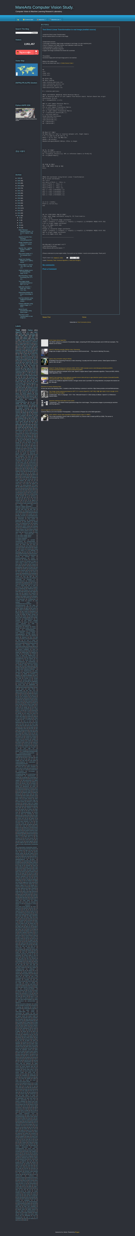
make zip (33, 946)
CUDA (20, 334)
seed (37, 1096)
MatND (23, 614)
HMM (35, 436)
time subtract (35, 1157)
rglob (36, 1077)
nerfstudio (18, 972)
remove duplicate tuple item (29, 1066)
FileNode (18, 573)
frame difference (21, 842)
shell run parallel (25, 1110)
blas (18, 705)
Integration (18, 596)
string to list (29, 1130)
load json (27, 938)
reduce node (19, 1063)
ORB (33, 623)
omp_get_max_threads (29, 988)
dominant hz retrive (31, 801)
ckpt (37, 727)
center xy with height (20, 718)
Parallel (19, 406)
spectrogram (35, 1119)
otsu (20, 1010)
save (35, 1089)
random (24, 375)
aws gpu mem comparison (22, 696)
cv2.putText (21, 771)
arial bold (35, 692)
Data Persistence (24, 553)
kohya (31, 920)
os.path (27, 483)
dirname (19, 792)
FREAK (19, 568)
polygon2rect (26, 1034)
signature (22, 492)
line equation (24, 476)
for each (32, 839)
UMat (36, 666)
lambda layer (33, 923)
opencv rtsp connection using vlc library (60, 358)
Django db (29, 435)
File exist (32, 402)
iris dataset (18, 909)
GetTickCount (27, 582)
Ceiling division (32, 543)
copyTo (25, 460)
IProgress (19, 590)
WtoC (24, 676)
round (34, 1080)
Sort (37, 406)
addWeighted (32, 684)
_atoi (27, 683)
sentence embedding (20, 1101)
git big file (24, 862)
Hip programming (21, 588)
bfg (23, 702)
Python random (25, 635)
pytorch (25, 337)
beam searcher (28, 701)
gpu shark (35, 868)
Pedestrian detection (32, 359)
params (22, 1019)
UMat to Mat (20, 667)
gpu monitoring (27, 868)
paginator (18, 485)
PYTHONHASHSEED (20, 631)
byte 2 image (35, 708)
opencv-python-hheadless (26, 999)
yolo (35, 498)
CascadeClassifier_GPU (21, 543)
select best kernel (31, 1098)
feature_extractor (32, 826)
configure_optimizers (20, 740)
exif (27, 818)
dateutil (27, 781)
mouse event (34, 390)
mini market (29, 959)
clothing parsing (24, 730)
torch (23, 353)
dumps (23, 806)
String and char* (20, 447)
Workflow (19, 676)
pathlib (21, 486)
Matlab (31, 340)
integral (23, 473)
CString (21, 399)
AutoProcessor (21, 517)
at (26, 693)
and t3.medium (23, 687)
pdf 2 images (27, 1022)
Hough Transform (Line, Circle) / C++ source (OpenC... (25, 244)
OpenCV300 (34, 405)
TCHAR (34, 654)
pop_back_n (24, 1036)
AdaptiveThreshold (29, 511)
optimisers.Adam (31, 1001)
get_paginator (19, 861)
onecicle (36, 990)
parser (34, 1019)
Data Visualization (24, 555)
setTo (31, 1107)
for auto (26, 839)
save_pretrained (32, 1092)
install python (26, 900)
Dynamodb (21, 380)
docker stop (25, 465)
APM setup (24, 509)
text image (19, 1154)
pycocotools (19, 489)
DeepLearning (34, 433)
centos (29, 457)
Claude (17, 544)
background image (28, 699)
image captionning (21, 888)
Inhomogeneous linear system (28, 594)
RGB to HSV (25, 638)
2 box (23, 501)
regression (28, 1063)
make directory (29, 943)
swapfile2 (22, 1136)
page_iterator (19, 1014)
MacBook (18, 612)
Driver (17, 564)
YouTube (24, 360)
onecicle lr (19, 991)
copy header (25, 746)
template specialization (22, 1147)
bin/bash (34, 702)
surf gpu (34, 1134)
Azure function (31, 518)
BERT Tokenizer (34, 430)
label (29, 474)
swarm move (35, 1136)
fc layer (23, 826)
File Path (18, 571)
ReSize (34, 445)
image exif (33, 889)
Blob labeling (27, 521)
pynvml (30, 1042)
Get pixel (23, 436)
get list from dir (23, 857)
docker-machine (21, 801)
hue (22, 880)
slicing (18, 1118)
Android (24, 514)
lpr (26, 365)
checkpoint (18, 727)
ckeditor (32, 727)
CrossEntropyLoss (20, 400)
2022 (19, 188)
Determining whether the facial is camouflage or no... (26, 294)
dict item (22, 789)
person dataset (24, 1025)
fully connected (19, 850)
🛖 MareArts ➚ (41, 19)
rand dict (21, 1058)
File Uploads (25, 571)
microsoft (33, 958)
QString (17, 637)
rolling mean (19, 1080)
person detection (34, 1025)
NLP (26, 352)
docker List (33, 795)
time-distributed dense (22, 1159)
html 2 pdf (26, 879)
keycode (24, 918)
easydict (22, 809)
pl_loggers (18, 1031)
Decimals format (29, 556)
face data (24, 466)
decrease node (25, 783)
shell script (33, 491)
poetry (17, 1032)
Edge (30, 565)
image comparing (32, 888)
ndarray (30, 970)
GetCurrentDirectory (20, 581)
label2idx (21, 921)
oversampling (19, 1013)
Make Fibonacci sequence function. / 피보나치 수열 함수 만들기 (26, 232)
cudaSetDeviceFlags (20, 765)
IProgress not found (28, 590)
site (35, 1115)
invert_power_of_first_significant (23, 906)
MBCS (27, 608)
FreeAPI (17, 576)
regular (25, 489)
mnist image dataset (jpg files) (57, 340)
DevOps (26, 559)
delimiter (17, 786)
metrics (27, 390)
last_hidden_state (20, 926)
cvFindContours (32, 462)
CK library (33, 527)
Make (32, 612)
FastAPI (24, 568)
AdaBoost (18, 357)
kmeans (22, 920)
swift (23, 494)
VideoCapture (19, 372)
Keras (28, 380)
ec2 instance (29, 809)
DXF (35, 552)
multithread (31, 969)
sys (35, 1139)
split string (18, 1122)
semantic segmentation (21, 1099)
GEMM (17, 403)
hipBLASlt (34, 470)
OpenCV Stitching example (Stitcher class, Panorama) (64, 349)
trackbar (19, 427)
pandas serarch (21, 1016)
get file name (26, 856)
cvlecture (18, 412)
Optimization (18, 444)
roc (35, 489)
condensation (19, 460)
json (21, 365)
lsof (22, 477)
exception (35, 816)
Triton (23, 666)
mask (18, 950)
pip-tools (17, 1029)
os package (18, 1007)
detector (33, 787)
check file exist (27, 722)
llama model (20, 938)
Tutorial (34, 447)
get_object (32, 859)
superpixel (18, 1134)
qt (28, 424)
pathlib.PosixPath (30, 1020)
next (35, 480)
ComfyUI (23, 378)
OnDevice (27, 626)
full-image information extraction (28, 848)
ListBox (27, 606)
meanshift (18, 479)
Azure (26, 430)
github (21, 417)
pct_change (19, 1022)
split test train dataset (27, 1122)
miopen (36, 959)
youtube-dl (18, 500)
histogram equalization (21, 876)
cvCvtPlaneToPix (19, 775)
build (23, 356)
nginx (35, 973)
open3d (24, 994)
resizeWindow (33, 1075)
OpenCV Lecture (32, 442)
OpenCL (34, 626)
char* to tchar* (27, 721)
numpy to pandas (30, 982)
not (23, 482)
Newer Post (47, 317)
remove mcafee (20, 1072)
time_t (30, 1159)
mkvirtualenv (20, 961)
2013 (19, 210)
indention (28, 895)
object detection (22, 419)
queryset (34, 1057)
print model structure (28, 1037)
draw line (18, 466)
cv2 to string (25, 769)
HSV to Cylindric (20, 585)
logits (36, 940)
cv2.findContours (34, 769)
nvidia (27, 482)
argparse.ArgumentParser (21, 692)
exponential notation (28, 819)
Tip (37, 340)
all (35, 685)
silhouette (22, 1112)
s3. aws (34, 1086)
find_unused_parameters (32, 832)
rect (37, 424)
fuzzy (31, 850)
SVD (32, 406)
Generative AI (31, 579)
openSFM (30, 994)
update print (18, 497)
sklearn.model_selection (32, 1116)
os (18, 391)
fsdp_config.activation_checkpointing (29, 844)
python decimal (22, 1045)
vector (17, 378)
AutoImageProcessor (33, 515)
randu (26, 1058)
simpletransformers (20, 1115)
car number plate (29, 714)
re (34, 1058)
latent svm (28, 926)
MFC (33, 337)
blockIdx (31, 454)
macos (17, 943)
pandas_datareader (27, 485)
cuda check (25, 760)
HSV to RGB (31, 585)
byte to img (19, 710)
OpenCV (18, 332)
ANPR (21, 344)
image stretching (32, 891)
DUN (25, 552)
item (24, 909)
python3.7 (27, 1054)
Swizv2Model (26, 654)
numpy (33, 338)
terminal (20, 396)
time (25, 396)
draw (27, 804)
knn (27, 920)
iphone (31, 908)
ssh (26, 492)
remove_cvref (19, 1074)
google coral (28, 867)
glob (28, 389)
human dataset (28, 883)
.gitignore (34, 500)
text (28, 1153)
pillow (18, 353)
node (26, 976)
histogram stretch (20, 471)
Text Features (29, 658)
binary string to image (29, 704)
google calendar (19, 867)
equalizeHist (20, 816)
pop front (33, 1034)
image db (18, 889)
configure (34, 739)
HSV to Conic (33, 584)
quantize (28, 1057)
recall (35, 1061)
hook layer (20, 877)
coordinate (19, 745)
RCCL (31, 637)
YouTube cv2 (27, 678)
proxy (33, 1039)
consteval (28, 386)
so (32, 1118)
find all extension (27, 829)
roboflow (29, 1078)
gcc (22, 851)
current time (21, 766)
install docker (25, 899)
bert (26, 409)
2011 (19, 215)
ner (35, 970)
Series (33, 649)
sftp (35, 1107)
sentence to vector (21, 1102)
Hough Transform (20, 438)
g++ (37, 468)
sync (20, 1139)
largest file (33, 924)
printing (20, 1039)
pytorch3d (18, 1055)
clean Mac (30, 728)
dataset (24, 412)
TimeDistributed (31, 661)
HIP (35, 357)
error (30, 414)
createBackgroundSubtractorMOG (23, 754)
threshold (18, 368)
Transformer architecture (32, 663)
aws (17, 335)
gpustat (19, 870)
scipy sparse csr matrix (28, 1095)
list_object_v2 (19, 937)
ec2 (35, 362)
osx (37, 1008)
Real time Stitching (33, 641)
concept (28, 459)
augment (36, 693)
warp (22, 498)
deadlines (34, 781)
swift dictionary (20, 1137)
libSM (34, 929)
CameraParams (19, 541)
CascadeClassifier (31, 541)
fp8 (33, 468)
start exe (19, 1127)
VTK (30, 384)
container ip (19, 742)
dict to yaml (35, 791)
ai (34, 408)
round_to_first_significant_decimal (23, 1083)
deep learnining (32, 463)
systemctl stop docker (33, 1140)
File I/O (34, 570)
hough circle (28, 877)
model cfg (25, 963)
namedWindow (19, 970)
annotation (31, 687)
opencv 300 (25, 996)
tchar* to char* (24, 1145)
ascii (26, 451)
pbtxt (37, 1020)
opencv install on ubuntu (22, 997)
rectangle (20, 425)
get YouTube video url (28, 854)
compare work (20, 736)
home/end (35, 876)
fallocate (30, 824)
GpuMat (29, 436)
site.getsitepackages (20, 1116)
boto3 (36, 454)
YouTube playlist (27, 679)
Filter (17, 574)
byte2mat (18, 711)
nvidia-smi (18, 985)
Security (36, 647)
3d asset (19, 503)
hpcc (35, 877)
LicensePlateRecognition (22, 405)
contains (34, 742)
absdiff (36, 683)
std (35, 1127)
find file (20, 830)
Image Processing (20, 359)
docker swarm (33, 465)
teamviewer (33, 1145)
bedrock (36, 701)
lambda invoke (23, 923)
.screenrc (18, 501)
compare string (34, 734)
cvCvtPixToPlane (32, 774)
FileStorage (33, 573)
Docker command (20, 561)
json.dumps (27, 912)
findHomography (21, 832)
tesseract (18, 1153)
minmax (29, 479)
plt (29, 1031)
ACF (32, 504)
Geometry (50, 260)
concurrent (26, 739)
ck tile (26, 727)
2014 (19, 208)
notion (31, 978)
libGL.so (29, 929)
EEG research (32, 564)
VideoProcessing (27, 670)
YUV (17, 450)
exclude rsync (20, 818)
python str (35, 1052)
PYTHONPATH (32, 631)
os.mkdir (34, 1007)
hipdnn (30, 874)
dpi (20, 804)
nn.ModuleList (26, 975)
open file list (18, 994)
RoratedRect (18, 644)
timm (35, 1159)
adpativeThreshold (20, 685)
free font (29, 842)
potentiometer (26, 488)
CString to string (32, 529)
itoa (33, 909)
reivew (29, 1064)
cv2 (19, 343)
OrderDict (18, 629)
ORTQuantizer (19, 626)
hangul (23, 873)
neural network (25, 973)
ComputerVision (27, 357)
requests (17, 1075)
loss (27, 418)
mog (21, 964)
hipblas (25, 874)
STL (19, 355)
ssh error (23, 1124)
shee (31, 1109)
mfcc (27, 958)
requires (31, 489)
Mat (22, 352)
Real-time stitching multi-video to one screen (61, 400)
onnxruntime (32, 419)
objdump (24, 985)
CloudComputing (19, 546)
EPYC (25, 565)
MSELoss (34, 609)
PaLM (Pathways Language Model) (25, 632)
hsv (21, 879)
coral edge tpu (29, 748)
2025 (19, 180)
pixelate (29, 1029)
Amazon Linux (28, 397)
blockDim (18, 411)
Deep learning (30, 334)
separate (30, 1102)
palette (31, 1014)
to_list (30, 1160)
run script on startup (26, 1084)
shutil (17, 492)
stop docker (24, 1128)
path (27, 421)
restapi (17, 1077)
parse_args (28, 1019)
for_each (21, 841)
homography (21, 418)
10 (20, 222)
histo (35, 874)
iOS (18, 390)
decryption (33, 783)
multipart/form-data (20, 969)
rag (16, 1058)
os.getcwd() (26, 1007)
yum (24, 500)
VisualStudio (35, 672)
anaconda (34, 450)
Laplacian (30, 600)
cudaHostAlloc (32, 762)
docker (17, 337)
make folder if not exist (25, 944)
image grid (18, 891)
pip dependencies (25, 1028)
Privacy (17, 635)
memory (17, 956)
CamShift (33, 539)
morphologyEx (19, 966)
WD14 (19, 673)
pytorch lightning (27, 393)
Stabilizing (33, 652)
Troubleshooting (29, 666)
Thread (28, 447)
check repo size (25, 724)
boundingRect (21, 456)
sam (37, 1087)
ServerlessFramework (20, 651)
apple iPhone (31, 689)
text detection (34, 1153)
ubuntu (17, 338)
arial (30, 692)
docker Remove (28, 798)
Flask (21, 574)
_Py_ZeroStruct (20, 683)
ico (27, 885)
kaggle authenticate (33, 915)
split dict (26, 1121)
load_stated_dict (19, 940)
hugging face (34, 389)
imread (23, 894)
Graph (17, 584)
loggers (31, 940)
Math (33, 335)
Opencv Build (29, 344)
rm (18, 1078)
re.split (20, 1060)
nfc (31, 973)
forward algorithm (30, 841)
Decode (33, 558)
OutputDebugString (29, 629)
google (34, 865)
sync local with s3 (27, 1139)
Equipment (30, 350)
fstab (18, 848)
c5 (31, 711)
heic (28, 873)
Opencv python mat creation (29, 628)
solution (36, 425)
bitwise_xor (24, 454)
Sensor (20, 346)
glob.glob (28, 865)
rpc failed (35, 1083)
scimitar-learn (33, 1093)
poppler (31, 1036)
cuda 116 (22, 759)
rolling (34, 1078)
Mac (34, 380)
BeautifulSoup (32, 520)
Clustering (18, 433)
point (22, 1032)
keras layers (21, 917)
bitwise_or (18, 454)
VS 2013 (18, 670)
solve (36, 1118)
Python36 (33, 635)
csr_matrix (29, 411)
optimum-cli (18, 1002)
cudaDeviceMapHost (20, 762)
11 (20, 220)
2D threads (29, 501)
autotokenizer (19, 386)
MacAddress (33, 611)
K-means (32, 403)
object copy (30, 985)
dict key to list (29, 789)
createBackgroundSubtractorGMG (30, 751)
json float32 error (32, 911)
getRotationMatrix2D (20, 859)
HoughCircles (31, 588)
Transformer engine (22, 664)
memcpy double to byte (30, 955)
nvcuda (25, 984)
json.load (24, 474)
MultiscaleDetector (29, 619)
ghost (35, 861)
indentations (22, 895)
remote (34, 1064)
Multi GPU (30, 617)
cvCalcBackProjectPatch (21, 772)
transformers (32, 377)
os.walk (32, 1008)
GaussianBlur (19, 579)
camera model (19, 714)
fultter (26, 850)
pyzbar (23, 1055)
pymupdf (18, 375)
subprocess (20, 1133)
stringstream (23, 1131)
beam (36, 699)
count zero (30, 749)
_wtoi (31, 683)
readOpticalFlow (27, 1061)
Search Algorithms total (26, 647)
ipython (34, 473)
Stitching (25, 355)
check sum (22, 725)
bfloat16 (28, 702)
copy (35, 745)
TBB (31, 352)
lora (18, 941)
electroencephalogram (26, 812)
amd (35, 360)
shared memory (19, 1109)
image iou (24, 891)
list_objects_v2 (27, 937)
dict (29, 412)
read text (19, 1061)
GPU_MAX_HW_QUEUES (30, 577)
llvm (18, 477)
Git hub (34, 582)
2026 (19, 178)
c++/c (23, 711)
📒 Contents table (28, 19)
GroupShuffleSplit (24, 584)
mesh (22, 958)
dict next (36, 789)
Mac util (17, 611)
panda (36, 1014)
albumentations (29, 685)
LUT (17, 439)
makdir (22, 943)
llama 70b (35, 937)
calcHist (18, 362)
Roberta (26, 643)
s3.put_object (19, 1087)
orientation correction (24, 1005)
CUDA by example (28, 532)
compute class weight (31, 737)
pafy (34, 1013)
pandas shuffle (32, 1016)
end (30, 815)
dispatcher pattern (27, 792)
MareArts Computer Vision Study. (44, 7)
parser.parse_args (20, 1020)
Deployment (18, 559)
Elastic (34, 565)
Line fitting (32, 605)
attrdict (30, 693)
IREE (24, 403)
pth (37, 1039)
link (29, 476)
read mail (35, 1060)
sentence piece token (33, 1101)
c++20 (27, 711)
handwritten (27, 470)
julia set (34, 912)
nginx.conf (18, 975)
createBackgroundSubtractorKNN (26, 753)
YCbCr (34, 676)
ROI (24, 445)
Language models (20, 600)
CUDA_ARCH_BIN (29, 533)
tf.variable (18, 1156)
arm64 (18, 693)
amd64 (17, 687)
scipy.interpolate (19, 1096)
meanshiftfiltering (32, 952)
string (36, 346)
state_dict (30, 1127)
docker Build (29, 794)
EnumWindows (19, 567)
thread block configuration (28, 1156)
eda (18, 810)
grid (22, 470)
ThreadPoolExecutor (20, 661)
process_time (27, 1039)
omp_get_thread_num (21, 990)
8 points (34, 503)
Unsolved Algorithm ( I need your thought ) (69, 260)
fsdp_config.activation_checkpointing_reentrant (26, 847)
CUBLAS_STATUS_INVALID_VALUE (24, 530)
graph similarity (30, 871)
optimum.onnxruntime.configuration (23, 1004)
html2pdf (17, 880)
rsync (18, 1084)
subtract (27, 1133)
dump (18, 806)
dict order (19, 791)
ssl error (27, 1125)
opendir (36, 999)
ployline (24, 1031)
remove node (31, 1072)
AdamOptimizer (19, 511)
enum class (35, 815)
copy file (18, 746)
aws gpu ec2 (33, 695)
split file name (33, 1121)
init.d (31, 897)
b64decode (19, 699)
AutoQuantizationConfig (32, 517)
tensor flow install (33, 394)
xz (30, 498)
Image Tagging (33, 591)
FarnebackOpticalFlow (21, 402)
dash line (25, 778)
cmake (36, 730)
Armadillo (30, 514)
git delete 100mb (32, 862)
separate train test (23, 1104)
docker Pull (33, 797)
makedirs (27, 477)
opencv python (19, 421)
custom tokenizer (32, 768)
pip (18, 1028)
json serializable (19, 912)
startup (24, 1127)
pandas (20, 341)
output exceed (30, 1010)
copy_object (33, 746)
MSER (27, 439)
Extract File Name (29, 567)
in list (34, 894)
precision (19, 1037)
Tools (34, 371)
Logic (28, 353)
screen (23, 491)
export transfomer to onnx (26, 821)
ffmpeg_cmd (18, 827)
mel (32, 953)
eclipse (36, 809)
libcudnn (17, 930)
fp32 (29, 468)
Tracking (33, 355)
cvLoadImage (25, 777)
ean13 (17, 809)
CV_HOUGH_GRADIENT (21, 538)
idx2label (33, 885)
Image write (18, 593)
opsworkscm (21, 1001)
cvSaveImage (33, 777)
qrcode (22, 1057)
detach (33, 786)
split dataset (20, 1121)
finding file (19, 833)
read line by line (28, 1060)
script (26, 1096)
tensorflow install (32, 1150)
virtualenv (31, 427)
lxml (25, 941)
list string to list (29, 934)
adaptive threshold (23, 408)
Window (25, 448)
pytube (23, 424)
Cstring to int (23, 550)
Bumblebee (35, 523)
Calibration (31, 399)
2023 (19, 185)
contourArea (18, 743)
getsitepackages (27, 861)
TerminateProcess (20, 658)
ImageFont (26, 593)
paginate (34, 483)
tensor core (28, 494)
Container (22, 549)
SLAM (29, 646)
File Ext (29, 570)
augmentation (32, 451)
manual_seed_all (31, 947)
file (37, 466)
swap (17, 1136)
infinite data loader (23, 897)
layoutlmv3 (35, 926)
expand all (33, 818)
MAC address (20, 608)
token (24, 377)
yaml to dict (21, 428)
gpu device (19, 868)
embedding (29, 813)
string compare (32, 492)
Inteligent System (26, 596)
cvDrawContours (31, 775)
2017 (19, 200)
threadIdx (22, 495)
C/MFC (36, 332)
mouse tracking (21, 967)
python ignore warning (30, 1046)
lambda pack (19, 924)
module (30, 963)
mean (23, 952)
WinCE (36, 675)
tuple (25, 427)
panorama (24, 391)
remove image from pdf (30, 1071)
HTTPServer (18, 587)
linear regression (23, 932)
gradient (25, 870)
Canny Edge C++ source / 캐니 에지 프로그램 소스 (26, 266)
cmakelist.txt (20, 731)
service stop (25, 1105)
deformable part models (30, 784)
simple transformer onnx (26, 1113)
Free (35, 574)
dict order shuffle (27, 791)
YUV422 (22, 450)
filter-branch (20, 468)
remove (17, 1066)
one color (30, 990)
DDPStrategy (19, 552)
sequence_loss (32, 1104)
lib (24, 929)
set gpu (26, 1107)
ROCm (24, 381)
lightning (17, 476)
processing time (26, 422)
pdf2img (27, 486)
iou (28, 473)
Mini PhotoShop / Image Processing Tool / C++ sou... (26, 277)
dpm (24, 804)
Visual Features (26, 672)
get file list (19, 856)
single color (29, 1115)
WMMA (25, 673)
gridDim (36, 417)
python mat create (28, 1048)
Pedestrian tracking (20, 371)
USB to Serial (28, 667)
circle (34, 457)
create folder (33, 460)
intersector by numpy (31, 903)
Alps (18, 514)
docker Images (26, 795)
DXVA (17, 553)
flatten (25, 833)
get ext (36, 854)
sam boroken (20, 1089)
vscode (34, 497)
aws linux (18, 698)
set (28, 491)
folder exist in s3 (28, 836)
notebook (18, 366)
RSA (19, 640)
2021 (19, 190)
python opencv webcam (32, 1051)
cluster (31, 730)
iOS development (29, 471)
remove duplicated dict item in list (24, 1067)
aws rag (23, 698)
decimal (17, 783)
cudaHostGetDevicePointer (22, 763)
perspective (18, 488)
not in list (26, 978)
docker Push (19, 798)
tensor (33, 366)
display (34, 792)
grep (18, 470)
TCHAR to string (20, 655)
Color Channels (25, 433)
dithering (17, 794)
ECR (21, 564)
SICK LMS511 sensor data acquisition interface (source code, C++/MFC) (69, 414)
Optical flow (35, 353)
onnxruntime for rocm (26, 993)
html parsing (33, 879)
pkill (35, 1029)
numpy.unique (19, 984)
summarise (33, 1133)
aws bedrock (25, 695)
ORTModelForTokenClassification (23, 625)
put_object (27, 1040)
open (35, 993)
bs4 (31, 707)
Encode (17, 436)
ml (25, 961)
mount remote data (33, 966)
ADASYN (34, 508)
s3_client (26, 1087)
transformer (33, 495)
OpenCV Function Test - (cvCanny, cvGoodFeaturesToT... (26, 238)
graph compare (32, 870)
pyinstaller (18, 1042)
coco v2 (26, 731)
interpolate (33, 902)
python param (20, 1052)
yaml (21, 397)
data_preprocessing (27, 780)
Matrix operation (32, 614)
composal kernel (19, 737)
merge (23, 479)
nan (25, 970)
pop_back (18, 1036)
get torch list (33, 857)
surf (35, 356)
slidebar (24, 1118)
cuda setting (33, 760)
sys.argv (17, 1140)
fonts (23, 838)
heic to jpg (33, 873)
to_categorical (23, 1160)
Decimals (18, 556)
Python (30, 330)
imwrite (29, 894)
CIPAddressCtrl (25, 527)
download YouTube (33, 387)
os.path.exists (19, 1008)
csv (34, 386)
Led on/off (22, 439)
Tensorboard (18, 657)
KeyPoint (27, 597)
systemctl (23, 1140)
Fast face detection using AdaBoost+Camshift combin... (26, 299)
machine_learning (32, 941)
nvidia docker (33, 984)
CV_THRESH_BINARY (21, 539)
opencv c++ (33, 996)
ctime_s (26, 757)
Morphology (28, 441)
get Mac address (30, 853)
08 (20, 227)
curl (35, 411)
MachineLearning (31, 369)
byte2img (34, 710)
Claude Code (25, 544)
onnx (34, 374)
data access (18, 463)
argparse (18, 356)
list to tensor (26, 935)
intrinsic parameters (23, 905)
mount (25, 966)
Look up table (34, 606)
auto (18, 695)
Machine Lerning (20, 369)
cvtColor (23, 387)
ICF (37, 588)
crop (17, 462)
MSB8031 (27, 609)
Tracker (23, 663)
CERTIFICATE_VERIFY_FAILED (23, 526)
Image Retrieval (24, 591)
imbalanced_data (27, 892)
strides (22, 1130)
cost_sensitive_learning (21, 749)
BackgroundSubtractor (21, 520)
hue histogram (28, 880)
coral (17, 748)
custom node (23, 462)
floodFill (22, 835)
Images (17, 594)
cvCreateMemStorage (20, 774)
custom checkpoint (31, 766)
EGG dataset (19, 565)
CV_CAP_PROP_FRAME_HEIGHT (24, 535)
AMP (17, 509)
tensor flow (21, 347)
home (29, 876)
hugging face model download (29, 882)
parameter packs (27, 1017)
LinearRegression (20, 606)
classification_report (21, 728)
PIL (37, 344)
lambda (24, 343)
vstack (17, 498)
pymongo (24, 1042)
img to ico (35, 892)
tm (16, 1160)
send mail (32, 1099)
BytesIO (25, 524)
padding (27, 1013)
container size (27, 742)
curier (36, 765)
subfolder (30, 1131)
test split (24, 1153)
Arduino (25, 338)
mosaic (28, 480)
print (32, 488)
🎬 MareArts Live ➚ (55, 19)
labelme (34, 474)
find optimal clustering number (31, 830)
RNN (31, 638)
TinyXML (18, 663)
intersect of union (20, 903)
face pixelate (24, 824)
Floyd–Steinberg (28, 574)
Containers (29, 549)
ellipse (22, 813)
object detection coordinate (26, 987)
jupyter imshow (29, 914)
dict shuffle (18, 465)
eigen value (30, 810)
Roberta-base (33, 643)
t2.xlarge (36, 1142)
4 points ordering (27, 503)
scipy (17, 1095)
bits (37, 704)
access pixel (21, 684)
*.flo (28, 500)
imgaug (18, 894)
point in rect (29, 1032)
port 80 (36, 1036)
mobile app (18, 963)
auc (35, 384)
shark (26, 1109)
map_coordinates (19, 949)
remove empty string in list (29, 1069)
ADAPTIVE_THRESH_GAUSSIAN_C (24, 506)
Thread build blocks (30, 660)
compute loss (19, 739)
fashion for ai (32, 415)
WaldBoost (18, 675)
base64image (19, 409)
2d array (36, 501)
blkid (23, 705)
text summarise (27, 1154)
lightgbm (28, 930)
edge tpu (23, 810)
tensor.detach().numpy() (21, 1150)
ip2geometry (18, 908)
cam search (27, 713)
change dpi (29, 718)
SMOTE (34, 646)
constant (29, 740)
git (18, 349)
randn (32, 424)
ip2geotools (25, 908)
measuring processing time (22, 953)
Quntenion (24, 637)
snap (29, 1118)
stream (17, 1130)
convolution (35, 743)
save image (25, 1090)
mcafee (17, 952)
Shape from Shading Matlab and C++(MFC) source (26, 260)
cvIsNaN (17, 777)
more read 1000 (30, 964)
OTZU (23, 442)
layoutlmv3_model (21, 927)
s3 (16, 340)
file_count (19, 829)
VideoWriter (18, 448)
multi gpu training (31, 967)
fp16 (37, 841)
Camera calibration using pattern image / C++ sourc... (26, 305)
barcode (17, 453)
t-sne (18, 1142)
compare (22, 459)
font (25, 468)
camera (34, 713)
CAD (35, 524)
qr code (30, 1055)
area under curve (30, 690)
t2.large (30, 1142)
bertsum (19, 702)
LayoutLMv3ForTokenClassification (23, 603)
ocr (31, 482)
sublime (36, 1131)
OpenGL (35, 347)
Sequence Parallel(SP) (23, 649)
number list (29, 981)
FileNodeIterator (25, 573)
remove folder (19, 1071)
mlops (34, 961)
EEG (26, 564)
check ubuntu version (31, 725)
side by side (33, 1110)
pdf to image (35, 1022)
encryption (24, 815)
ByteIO (19, 524)
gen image (28, 851)
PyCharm (26, 406)
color (32, 733)
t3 (17, 1144)
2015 (19, 205)
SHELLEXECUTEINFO (21, 646)
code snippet (19, 733)
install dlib (18, 899)
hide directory (19, 874)
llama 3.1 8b (35, 476)
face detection (31, 466)
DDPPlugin (33, 550)
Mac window (25, 611)
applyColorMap (19, 690)
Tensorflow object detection (29, 657)
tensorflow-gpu (19, 1151)
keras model (29, 917)
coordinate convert (28, 745)
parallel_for (18, 1017)
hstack (17, 879)
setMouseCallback (33, 375)
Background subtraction (31, 341)
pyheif (34, 1040)
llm (22, 390)
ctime (21, 757)
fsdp (20, 374)
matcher (29, 950)
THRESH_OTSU (31, 655)
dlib (23, 794)
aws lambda (33, 696)
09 (20, 225)
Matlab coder (35, 439)
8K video (19, 504)
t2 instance (23, 1142)
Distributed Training (20, 350)
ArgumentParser (19, 430)
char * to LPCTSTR (27, 719)
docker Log (18, 797)
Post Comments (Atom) (84, 322)
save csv (18, 1090)
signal (17, 1112)
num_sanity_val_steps (21, 981)
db (16, 374)
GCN (24, 576)
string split (18, 494)
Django (36, 378)
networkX (18, 973)
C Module (19, 431)
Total (54, 260)
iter (28, 909)
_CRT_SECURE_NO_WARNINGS (30, 681)
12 (20, 217)
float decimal (31, 833)
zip (28, 428)
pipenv (23, 1029)
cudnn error (30, 765)
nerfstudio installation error (29, 972)
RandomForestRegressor (21, 641)
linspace (31, 932)
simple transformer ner (32, 1112)
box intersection (30, 705)
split (19, 377)
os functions (33, 1005)
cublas (32, 757)
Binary (36, 397)
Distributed (33, 559)
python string (20, 1054)
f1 (32, 822)
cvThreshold (18, 778)
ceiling (34, 716)
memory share (25, 956)
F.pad (36, 567)
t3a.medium (23, 1144)
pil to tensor (35, 1026)
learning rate (30, 927)
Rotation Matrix (30, 644)
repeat (25, 1074)
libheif (22, 930)
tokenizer (31, 396)
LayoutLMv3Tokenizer (20, 605)
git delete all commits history (22, 864)
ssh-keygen (29, 1124)
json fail (24, 911)
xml (37, 427)
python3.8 (34, 1054)
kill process (33, 918)
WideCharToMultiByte (27, 675)
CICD (18, 527)
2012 (19, 213)
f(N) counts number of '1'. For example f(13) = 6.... (26, 255)
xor (26, 498)
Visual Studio (28, 346)
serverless (18, 1105)
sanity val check (28, 1089)
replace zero (33, 1074)
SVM (18, 360)
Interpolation (35, 596)
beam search (20, 701)
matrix (34, 950)
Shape (28, 651)
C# (30, 524)
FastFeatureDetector (33, 568)
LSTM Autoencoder (20, 599)
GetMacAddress (31, 581)
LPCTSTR (33, 597)
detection (27, 787)
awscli (28, 698)
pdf (30, 391)
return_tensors (23, 1077)
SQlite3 (17, 647)
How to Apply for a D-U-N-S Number (51, 410)
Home (84, 317)
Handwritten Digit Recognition (31, 587)
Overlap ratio (27, 444)
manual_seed (19, 947)
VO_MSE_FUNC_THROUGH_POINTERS (25, 669)
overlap (32, 1011)
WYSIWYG (32, 673)
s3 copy (27, 1086)
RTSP (29, 445)
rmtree (22, 1078)
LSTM (34, 438)
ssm (32, 1125)
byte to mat (27, 710)
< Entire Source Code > (67, 63)
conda (34, 459)
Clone (34, 544)
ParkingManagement (20, 634)
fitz (16, 417)
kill (28, 918)
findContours (19, 363)
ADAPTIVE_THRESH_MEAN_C (23, 508)
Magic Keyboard (25, 612)
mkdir (34, 479)
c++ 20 (27, 372)
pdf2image (19, 1023)
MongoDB (20, 441)
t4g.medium (30, 1144)
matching (33, 365)
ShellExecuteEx (25, 652)
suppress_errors (26, 1134)
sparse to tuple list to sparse (23, 1119)
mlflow (29, 961)
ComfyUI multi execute (26, 547)
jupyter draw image (20, 914)
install (35, 897)
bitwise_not (33, 409)
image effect (25, 889)
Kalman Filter (20, 597)
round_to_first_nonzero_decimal (23, 1081)
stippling (17, 1128)
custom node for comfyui (21, 768)
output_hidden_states (20, 1011)
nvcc (36, 418)
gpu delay (35, 867)
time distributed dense (24, 1157)
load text (34, 938)
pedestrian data (27, 1023)
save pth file (23, 1092)
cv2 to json (18, 769)
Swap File (18, 654)
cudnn (17, 387)
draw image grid (34, 804)
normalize (18, 482)
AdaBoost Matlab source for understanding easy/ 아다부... (26, 272)
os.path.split (26, 1008)
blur (23, 411)
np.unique (27, 979)
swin (27, 1137)
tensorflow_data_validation (30, 1151)
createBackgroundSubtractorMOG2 (24, 756)
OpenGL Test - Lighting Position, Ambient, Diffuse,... (25, 249)
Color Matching (29, 546)
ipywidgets (18, 474)
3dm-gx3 (34, 428)
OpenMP (18, 628)
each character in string (30, 807)
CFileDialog (35, 526)
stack (36, 1125)
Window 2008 (32, 448)
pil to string (27, 1026)
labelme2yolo (29, 921)
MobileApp (18, 616)
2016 (19, 203)
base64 (24, 453)
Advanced (24, 512)
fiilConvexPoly (34, 827)
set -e (21, 1107)
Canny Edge (26, 368)
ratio (31, 1058)
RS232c (36, 638)
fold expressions (29, 835)
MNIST (21, 609)
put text (20, 1040)
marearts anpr (34, 949)
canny (24, 457)
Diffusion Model (20, 435)
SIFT (30, 381)
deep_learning (19, 784)
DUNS (30, 552)
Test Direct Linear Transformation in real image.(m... (26, 316)
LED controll (28, 438)
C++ (28, 332)
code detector (33, 731)
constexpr (33, 372)
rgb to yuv (31, 1077)
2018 (19, 198)
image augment (34, 886)
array (23, 693)
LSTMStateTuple (32, 599)
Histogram (23, 340)
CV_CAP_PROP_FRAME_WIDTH (23, 536)
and (16, 451)
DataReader (33, 555)
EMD (35, 435)
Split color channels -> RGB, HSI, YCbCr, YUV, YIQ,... (25, 288)
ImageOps (33, 593)
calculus (36, 711)
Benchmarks (18, 521)
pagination (25, 1014)
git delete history (34, 864)
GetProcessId (19, 582)
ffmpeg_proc (26, 827)
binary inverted (19, 704)
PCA (35, 444)
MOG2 (34, 368)
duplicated (28, 806)
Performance (18, 445)
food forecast (30, 838)
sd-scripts (31, 1096)
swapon (28, 1136)
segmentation (21, 1098)
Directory (29, 378)
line (32, 930)
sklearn (26, 366)
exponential (18, 819)
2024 (19, 183)
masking (23, 950)
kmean (17, 920)
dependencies (26, 786)
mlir (32, 418)
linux (30, 343)
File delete (33, 571)
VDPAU (34, 667)
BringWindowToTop (25, 523)
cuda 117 (30, 759)
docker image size (33, 800)
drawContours (21, 389)
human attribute (19, 883)
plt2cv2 (34, 1031)
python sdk (28, 1052)
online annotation (29, 991)
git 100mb (18, 862)
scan (17, 1093)
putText (36, 488)
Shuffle (29, 371)
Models (24, 616)
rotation (27, 1080)
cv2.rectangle (32, 771)
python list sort (19, 1048)
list (22, 349)
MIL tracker (33, 608)
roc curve (18, 491)
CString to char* (23, 529)
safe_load (31, 1087)
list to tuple (33, 935)
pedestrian (33, 486)
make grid (24, 946)
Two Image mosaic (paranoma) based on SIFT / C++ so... (25, 283)
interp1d (26, 902)
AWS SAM (33, 509)
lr (21, 941)
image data (27, 374)
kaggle (24, 915)
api (21, 451)
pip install (33, 1028)
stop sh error (33, 1128)
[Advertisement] (77, 330)
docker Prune (26, 797)
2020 (19, 193)
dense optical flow (26, 362)
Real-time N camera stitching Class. (51, 386)
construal (36, 740)
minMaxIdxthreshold (20, 959)
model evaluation (20, 480)
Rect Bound (20, 643)
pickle (32, 421)
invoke (34, 906)
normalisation (19, 978)
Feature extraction (21, 570)
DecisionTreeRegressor (21, 558)
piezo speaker (20, 1026)
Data (34, 349)
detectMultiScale (19, 787)
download (18, 803)
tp (27, 495)
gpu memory (28, 417)
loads (26, 940)
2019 (19, 195)
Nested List (26, 622)
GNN (30, 576)
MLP (17, 609)
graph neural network (20, 871)
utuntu (25, 497)
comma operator (25, 734)
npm (34, 979)
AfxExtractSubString (33, 512)
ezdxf (28, 822)
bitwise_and (32, 453)
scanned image (23, 1093)
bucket (29, 456)
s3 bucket (29, 356)
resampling (24, 1075)
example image (28, 816)
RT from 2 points (29, 640)
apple (22, 689)
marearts (27, 949)
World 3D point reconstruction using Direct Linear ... (25, 310)
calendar (19, 713)
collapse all (26, 733)
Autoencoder (21, 518)
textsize (34, 1154)
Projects (18, 381)
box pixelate (24, 707)
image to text (19, 892)
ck (22, 727)
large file (26, 924)
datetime (25, 463)
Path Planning (32, 634)
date (23, 781)
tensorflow (28, 349)
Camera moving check (30, 431)
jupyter (36, 352)
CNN (17, 529)
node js (33, 976)
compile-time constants (31, 736)
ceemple (29, 716)
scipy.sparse (28, 425)
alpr (30, 360)
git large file (20, 865)
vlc (29, 497)
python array (26, 1043)
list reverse (21, 934)
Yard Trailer (18, 678)
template (24, 394)
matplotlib (34, 477)
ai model (28, 450)
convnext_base (26, 743)
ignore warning (25, 886)
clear (17, 459)
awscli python (35, 698)
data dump (31, 778)
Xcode (29, 676)
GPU (22, 335)
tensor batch (31, 1148)
